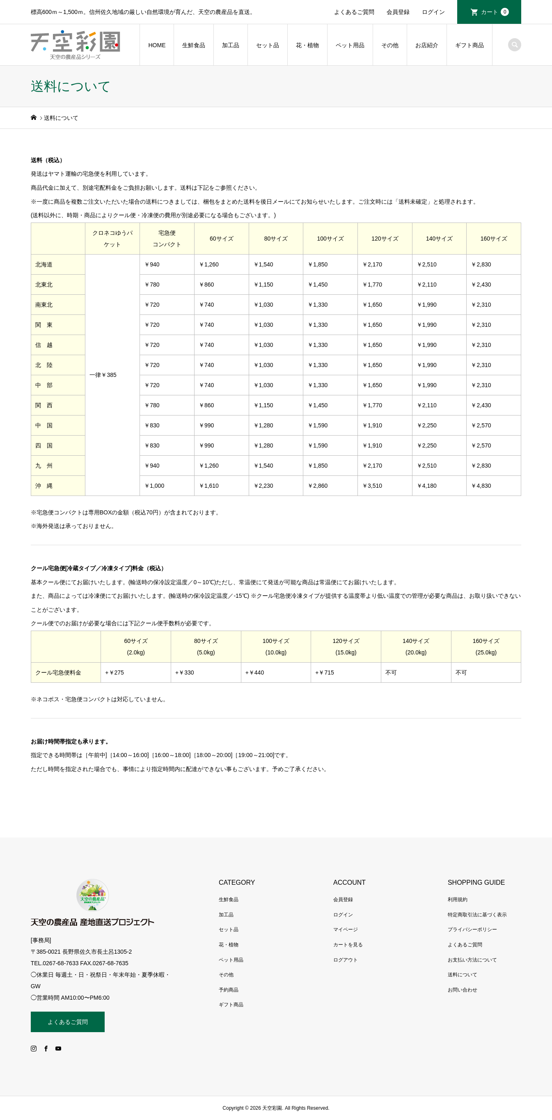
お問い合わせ (462, 990)
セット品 (267, 45)
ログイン (433, 12)
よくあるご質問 (354, 12)
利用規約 (457, 899)
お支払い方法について (472, 960)
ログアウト (345, 960)
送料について (462, 975)
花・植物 (307, 45)
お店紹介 (426, 45)
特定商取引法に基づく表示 (477, 915)
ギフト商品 (469, 45)
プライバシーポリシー (472, 929)
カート (495, 12)
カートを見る (348, 945)
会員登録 (398, 12)
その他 (390, 45)
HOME (156, 45)
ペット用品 (350, 45)
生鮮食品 (193, 45)
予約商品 (228, 990)
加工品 (230, 45)
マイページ (345, 929)
